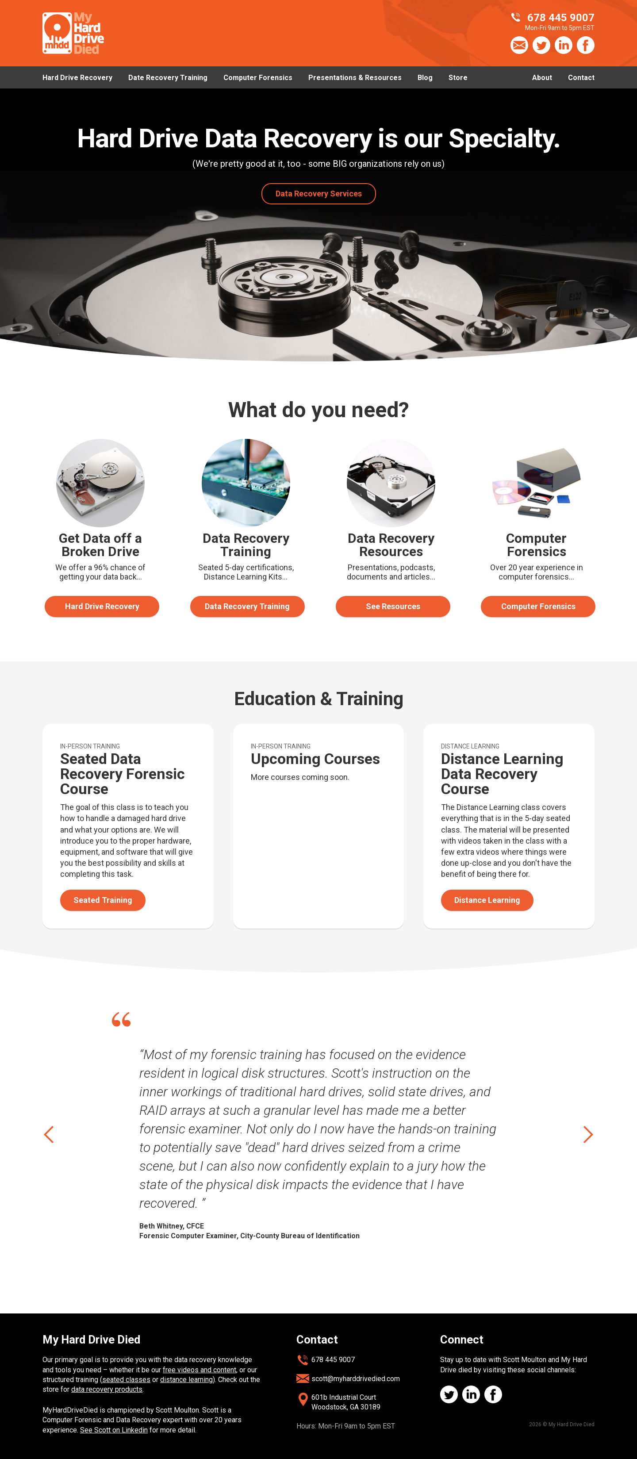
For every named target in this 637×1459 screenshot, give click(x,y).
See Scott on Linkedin (114, 1430)
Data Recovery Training (247, 606)
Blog (425, 77)
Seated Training (102, 900)
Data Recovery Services (319, 193)
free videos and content (199, 1370)
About (542, 77)
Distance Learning (487, 900)
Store (458, 77)
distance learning (186, 1379)
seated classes (126, 1379)
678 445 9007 (333, 1359)
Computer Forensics (257, 77)
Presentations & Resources (355, 77)
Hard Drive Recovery (77, 77)
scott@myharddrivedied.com (355, 1379)
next (587, 1134)
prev (50, 1134)
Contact (581, 77)
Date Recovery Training (167, 77)
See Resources (393, 606)
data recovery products (106, 1389)
